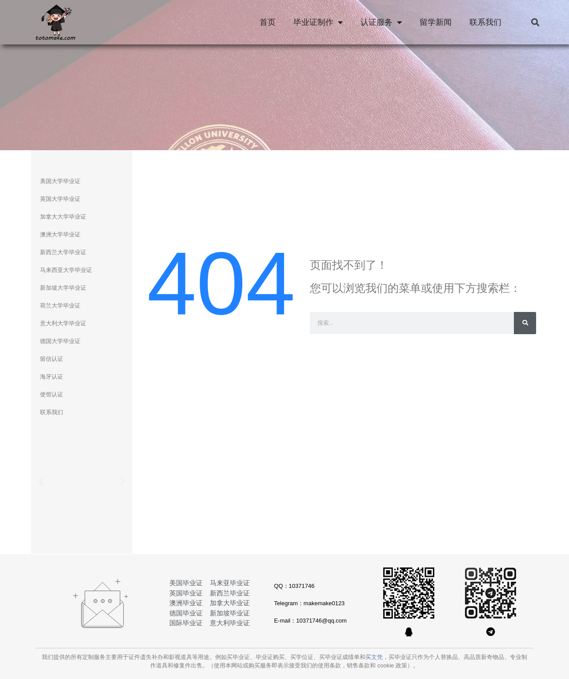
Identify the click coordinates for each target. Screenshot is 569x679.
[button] (535, 22)
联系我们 (485, 22)
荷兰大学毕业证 (60, 305)
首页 (268, 22)
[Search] (525, 323)
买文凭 (374, 657)
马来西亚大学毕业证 (66, 270)
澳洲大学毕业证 (60, 234)
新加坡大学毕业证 (63, 287)
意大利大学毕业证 (63, 323)
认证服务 (381, 22)
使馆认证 (51, 394)
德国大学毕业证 (60, 341)
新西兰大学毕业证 (63, 252)
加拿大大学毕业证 (63, 216)
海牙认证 (51, 376)
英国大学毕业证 (60, 199)
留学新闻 (436, 22)
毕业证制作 (318, 22)
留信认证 (51, 358)
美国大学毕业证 (60, 181)
